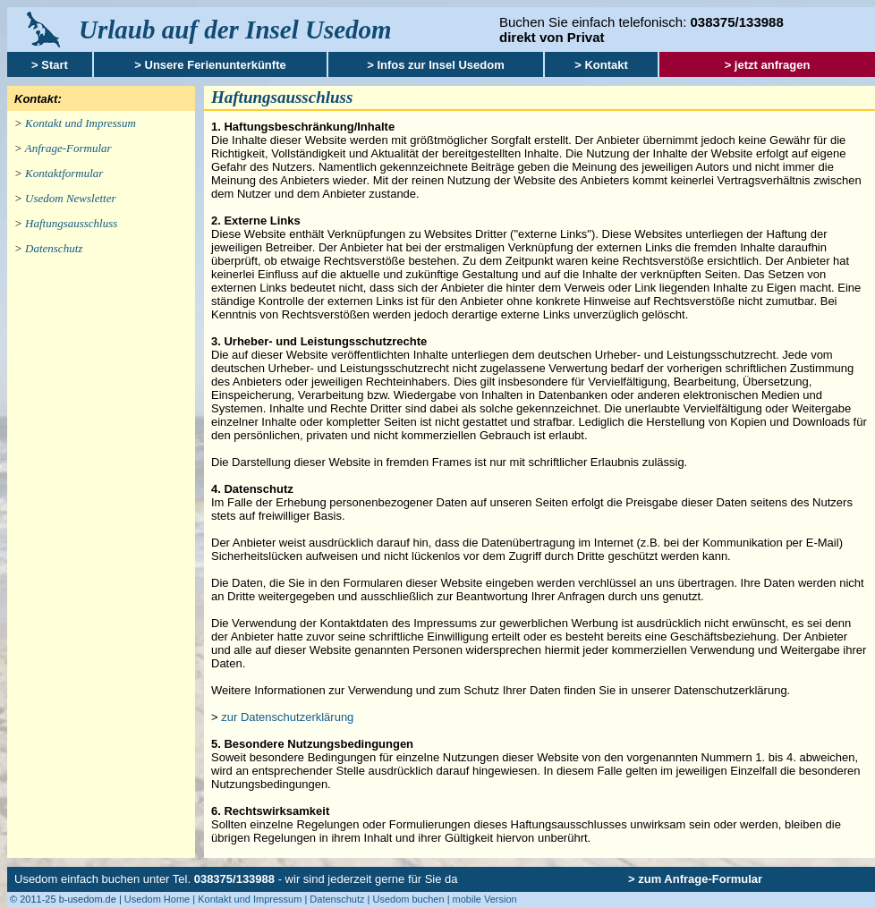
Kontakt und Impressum (80, 123)
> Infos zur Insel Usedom (436, 65)
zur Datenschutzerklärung (287, 717)
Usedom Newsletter (70, 198)
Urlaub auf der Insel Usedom (235, 29)
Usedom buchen (408, 899)
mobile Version (485, 899)
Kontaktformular (64, 173)
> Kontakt (601, 65)
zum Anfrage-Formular (700, 879)
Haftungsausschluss (71, 223)
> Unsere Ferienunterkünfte (209, 65)
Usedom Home (157, 899)
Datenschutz (53, 248)
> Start (49, 65)
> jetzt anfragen (768, 65)
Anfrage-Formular (68, 148)
